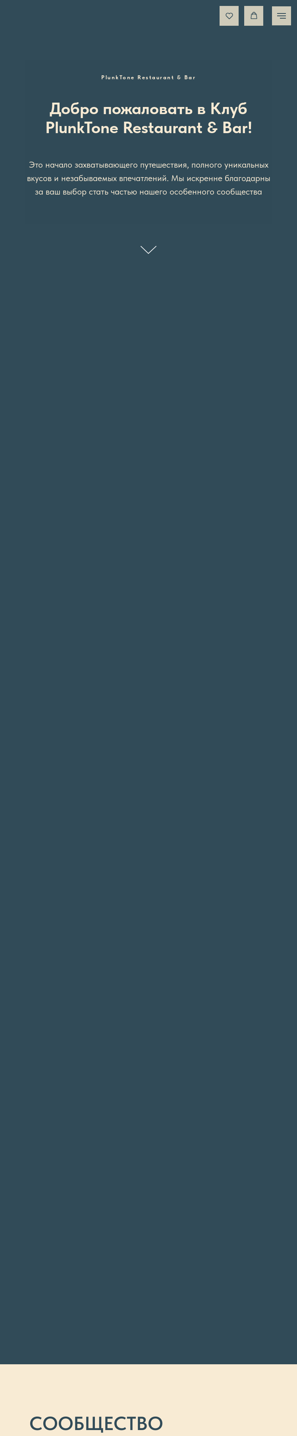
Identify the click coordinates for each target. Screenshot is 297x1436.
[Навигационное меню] (281, 16)
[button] (229, 15)
